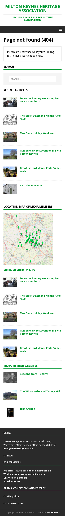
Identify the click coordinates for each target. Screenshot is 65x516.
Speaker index (11, 481)
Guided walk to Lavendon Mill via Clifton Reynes (40, 152)
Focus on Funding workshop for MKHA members (39, 100)
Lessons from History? (34, 374)
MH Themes (53, 512)
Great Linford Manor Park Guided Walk (40, 169)
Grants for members (15, 477)
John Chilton (27, 408)
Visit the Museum (31, 185)
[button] (60, 29)
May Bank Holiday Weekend (37, 133)
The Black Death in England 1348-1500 (41, 117)
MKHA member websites (20, 366)
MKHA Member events (19, 270)
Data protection (13, 503)
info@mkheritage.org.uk (18, 448)
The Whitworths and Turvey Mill (40, 391)
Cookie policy (11, 496)
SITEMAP (8, 455)
